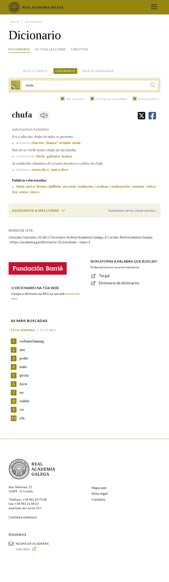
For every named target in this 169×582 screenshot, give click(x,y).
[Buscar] (152, 85)
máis (23, 367)
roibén (24, 401)
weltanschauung (32, 341)
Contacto (98, 499)
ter (22, 392)
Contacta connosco (23, 517)
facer (24, 384)
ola (22, 418)
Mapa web (99, 488)
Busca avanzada (98, 71)
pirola (24, 375)
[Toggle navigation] (154, 7)
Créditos (79, 49)
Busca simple (35, 71)
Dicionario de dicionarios (119, 283)
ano (22, 350)
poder (24, 358)
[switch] (63, 210)
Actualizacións (50, 49)
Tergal (104, 275)
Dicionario (19, 49)
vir (22, 410)
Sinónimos (65, 71)
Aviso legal (100, 493)
